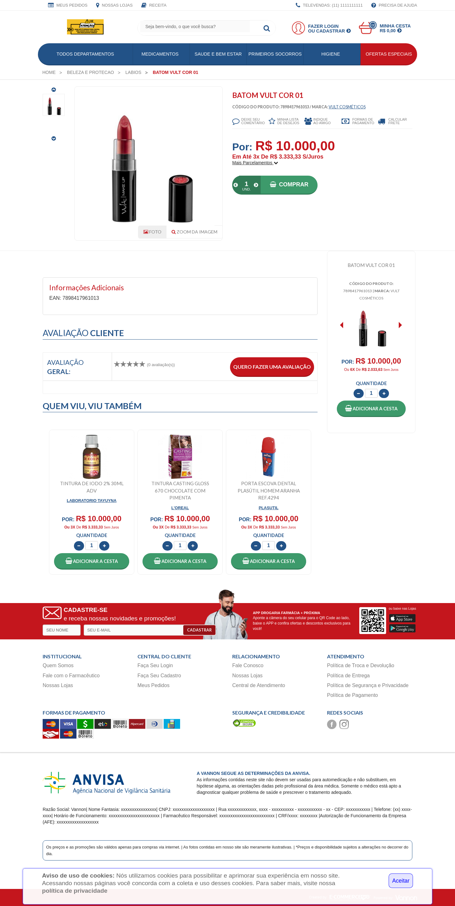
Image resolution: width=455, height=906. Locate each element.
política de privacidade (74, 890)
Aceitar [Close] (401, 881)
